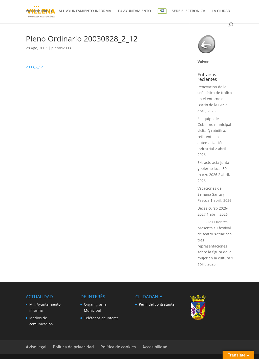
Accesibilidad (154, 347)
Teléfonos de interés (101, 318)
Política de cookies (118, 347)
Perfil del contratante (157, 304)
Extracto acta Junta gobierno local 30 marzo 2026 (213, 168)
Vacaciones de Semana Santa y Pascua (211, 194)
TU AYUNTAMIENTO (134, 11)
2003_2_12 (34, 66)
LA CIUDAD (221, 11)
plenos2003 (61, 48)
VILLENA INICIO (39, 11)
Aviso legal (36, 347)
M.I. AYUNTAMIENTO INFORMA (85, 11)
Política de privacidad (73, 347)
